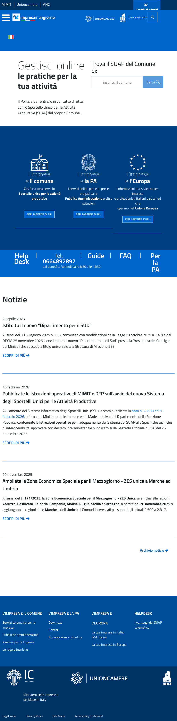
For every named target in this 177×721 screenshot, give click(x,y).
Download (55, 622)
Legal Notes (9, 716)
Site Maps (59, 716)
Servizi (53, 629)
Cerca (153, 82)
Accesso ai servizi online (65, 637)
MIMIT (6, 4)
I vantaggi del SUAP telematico (148, 625)
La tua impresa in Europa (109, 644)
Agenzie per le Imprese (18, 642)
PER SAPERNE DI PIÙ (39, 214)
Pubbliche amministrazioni (20, 634)
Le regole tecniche (15, 649)
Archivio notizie (154, 550)
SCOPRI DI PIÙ (16, 355)
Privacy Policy (34, 716)
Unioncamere (27, 4)
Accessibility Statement (89, 716)
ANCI (47, 4)
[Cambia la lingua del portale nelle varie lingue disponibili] (11, 36)
